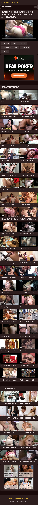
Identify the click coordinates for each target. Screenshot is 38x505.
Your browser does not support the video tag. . (19, 30)
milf (14, 43)
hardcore (23, 43)
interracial (26, 47)
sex (17, 47)
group (6, 51)
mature (6, 43)
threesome (8, 47)
